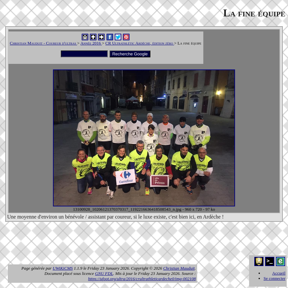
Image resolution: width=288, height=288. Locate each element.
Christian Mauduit (179, 268)
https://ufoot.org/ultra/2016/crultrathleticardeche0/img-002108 (141, 278)
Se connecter (274, 278)
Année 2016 (91, 43)
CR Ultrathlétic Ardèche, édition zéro (139, 43)
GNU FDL (104, 273)
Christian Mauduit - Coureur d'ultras (43, 43)
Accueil (278, 273)
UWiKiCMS (63, 268)
